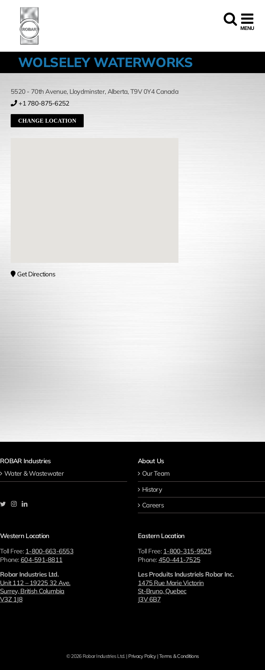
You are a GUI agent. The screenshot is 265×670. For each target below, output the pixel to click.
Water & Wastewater (34, 473)
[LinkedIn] (24, 504)
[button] (94, 192)
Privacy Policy (142, 656)
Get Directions (33, 274)
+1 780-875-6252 (40, 103)
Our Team (156, 473)
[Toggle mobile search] (229, 22)
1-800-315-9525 (187, 551)
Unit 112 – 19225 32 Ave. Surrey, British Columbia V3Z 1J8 (35, 591)
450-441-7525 (179, 560)
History (152, 489)
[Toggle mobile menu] (247, 22)
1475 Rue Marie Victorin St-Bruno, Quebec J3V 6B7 (171, 591)
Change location (47, 121)
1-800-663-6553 (49, 551)
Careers (153, 505)
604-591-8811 (41, 560)
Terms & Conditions (179, 656)
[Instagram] (13, 504)
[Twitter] (2, 504)
